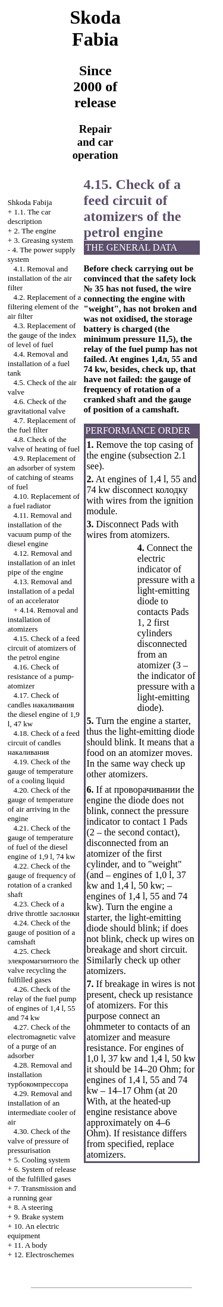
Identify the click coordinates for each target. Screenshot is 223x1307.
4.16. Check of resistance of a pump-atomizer (41, 676)
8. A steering (33, 1207)
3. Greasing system (43, 240)
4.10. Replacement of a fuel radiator (44, 501)
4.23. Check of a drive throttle (44, 908)
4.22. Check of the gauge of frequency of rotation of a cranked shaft (42, 880)
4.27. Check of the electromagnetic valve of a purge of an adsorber (42, 1041)
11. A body (30, 1245)
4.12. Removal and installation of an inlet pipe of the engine (42, 562)
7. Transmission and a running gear (42, 1193)
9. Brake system (38, 1216)
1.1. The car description (29, 216)
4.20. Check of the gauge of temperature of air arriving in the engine (40, 804)
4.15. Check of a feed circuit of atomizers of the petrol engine (44, 648)
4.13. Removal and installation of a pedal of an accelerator (41, 591)
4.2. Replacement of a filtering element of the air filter (44, 307)
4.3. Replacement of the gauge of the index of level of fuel (42, 335)
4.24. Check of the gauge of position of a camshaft (41, 932)
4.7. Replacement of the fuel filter (42, 425)
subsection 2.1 (158, 455)
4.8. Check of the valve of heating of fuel (44, 444)
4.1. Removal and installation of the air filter (40, 278)
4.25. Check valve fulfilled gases (43, 965)
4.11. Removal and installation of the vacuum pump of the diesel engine (39, 529)
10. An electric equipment (33, 1231)
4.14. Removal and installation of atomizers (43, 619)
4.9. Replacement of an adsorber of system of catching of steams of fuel (42, 472)
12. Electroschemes (44, 1254)
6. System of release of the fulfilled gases (42, 1174)
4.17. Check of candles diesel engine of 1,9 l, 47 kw (44, 709)
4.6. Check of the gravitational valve (37, 406)
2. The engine (35, 230)
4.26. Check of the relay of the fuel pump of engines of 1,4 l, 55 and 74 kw (42, 1003)
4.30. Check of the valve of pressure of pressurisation (39, 1141)
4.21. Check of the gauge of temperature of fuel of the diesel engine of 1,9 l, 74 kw (42, 842)
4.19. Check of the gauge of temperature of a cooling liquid (40, 771)
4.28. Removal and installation (40, 1074)
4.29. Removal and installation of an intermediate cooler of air (42, 1107)
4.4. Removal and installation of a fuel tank (39, 363)
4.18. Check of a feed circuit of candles (44, 743)
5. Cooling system (42, 1159)
